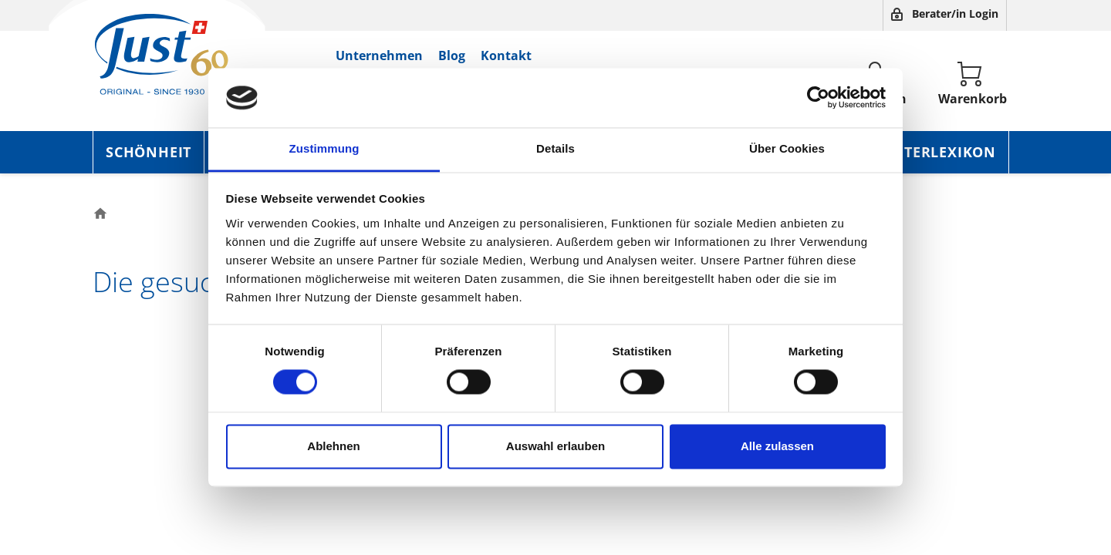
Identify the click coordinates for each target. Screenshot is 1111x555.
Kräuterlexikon (929, 152)
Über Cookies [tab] (787, 148)
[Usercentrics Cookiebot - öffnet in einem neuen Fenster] (818, 97)
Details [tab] (555, 148)
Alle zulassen (777, 445)
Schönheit (148, 152)
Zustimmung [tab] (324, 148)
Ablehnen (333, 445)
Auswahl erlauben (555, 445)
